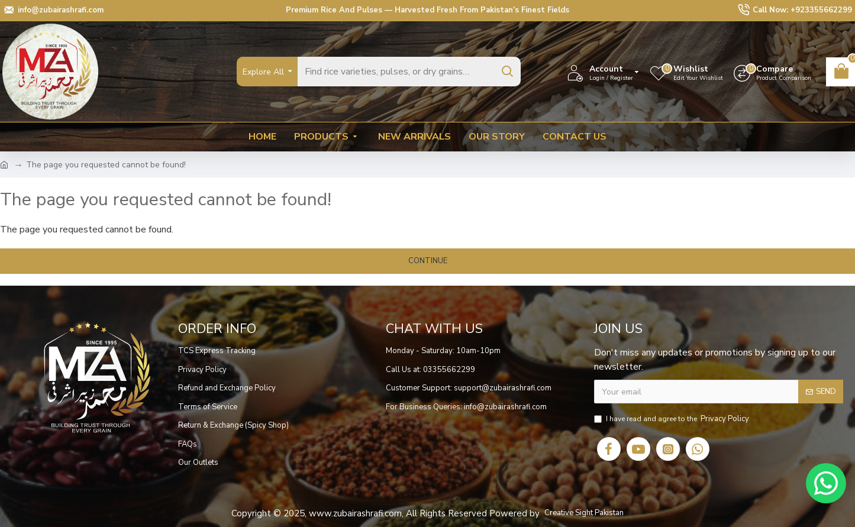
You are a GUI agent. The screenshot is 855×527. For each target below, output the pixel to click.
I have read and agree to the (672, 419)
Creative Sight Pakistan (584, 512)
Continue (427, 261)
